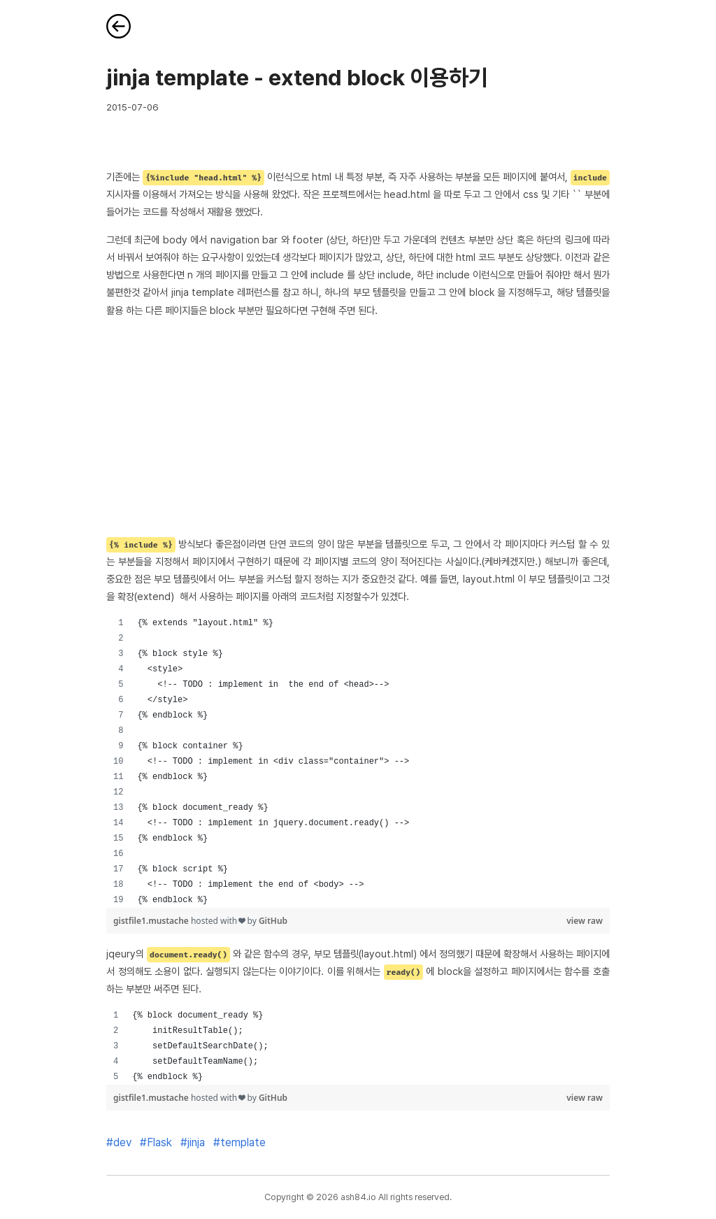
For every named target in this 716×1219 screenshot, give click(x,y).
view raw (584, 921)
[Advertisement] (358, 427)
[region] (358, 761)
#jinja (192, 1142)
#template (239, 1142)
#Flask (156, 1142)
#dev (118, 1142)
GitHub (273, 921)
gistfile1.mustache (152, 921)
